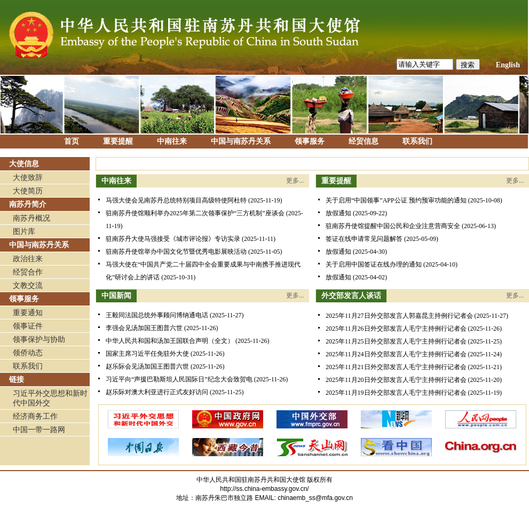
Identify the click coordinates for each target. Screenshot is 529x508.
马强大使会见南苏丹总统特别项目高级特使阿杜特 (176, 200)
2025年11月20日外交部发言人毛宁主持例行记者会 (396, 380)
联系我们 (417, 141)
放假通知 (338, 213)
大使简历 (28, 191)
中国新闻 (116, 296)
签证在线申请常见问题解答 (364, 239)
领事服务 (310, 141)
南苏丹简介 (27, 204)
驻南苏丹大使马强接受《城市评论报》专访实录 (173, 239)
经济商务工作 (35, 416)
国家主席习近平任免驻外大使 (147, 353)
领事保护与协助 (39, 339)
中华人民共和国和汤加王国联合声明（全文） (170, 341)
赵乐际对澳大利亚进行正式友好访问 (157, 392)
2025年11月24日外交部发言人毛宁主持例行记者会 (396, 354)
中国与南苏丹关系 (241, 141)
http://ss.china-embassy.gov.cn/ (264, 489)
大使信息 (24, 164)
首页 (71, 141)
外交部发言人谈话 (351, 296)
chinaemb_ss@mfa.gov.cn (315, 498)
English (508, 65)
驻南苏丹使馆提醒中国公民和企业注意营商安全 (393, 226)
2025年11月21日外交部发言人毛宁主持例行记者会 (396, 367)
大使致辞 (28, 178)
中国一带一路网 (39, 430)
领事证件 (28, 326)
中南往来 (172, 141)
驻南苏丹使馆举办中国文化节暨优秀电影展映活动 (176, 251)
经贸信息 (363, 141)
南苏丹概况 (31, 218)
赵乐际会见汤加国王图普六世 (147, 366)
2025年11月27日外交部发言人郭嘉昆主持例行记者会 (399, 315)
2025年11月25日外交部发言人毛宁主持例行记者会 (396, 341)
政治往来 (28, 259)
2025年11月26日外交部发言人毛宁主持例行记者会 (396, 328)
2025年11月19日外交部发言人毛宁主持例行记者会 (396, 392)
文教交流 (28, 286)
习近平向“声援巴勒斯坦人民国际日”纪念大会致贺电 (179, 379)
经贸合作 (28, 272)
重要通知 (28, 313)
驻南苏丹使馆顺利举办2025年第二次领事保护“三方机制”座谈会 (195, 213)
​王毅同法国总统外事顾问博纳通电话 (157, 315)
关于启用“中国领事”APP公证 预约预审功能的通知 (396, 200)
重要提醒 (118, 141)
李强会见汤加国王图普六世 (144, 328)
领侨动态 (28, 353)
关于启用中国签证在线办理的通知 (374, 264)
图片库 (24, 232)
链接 (16, 380)
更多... (295, 180)
